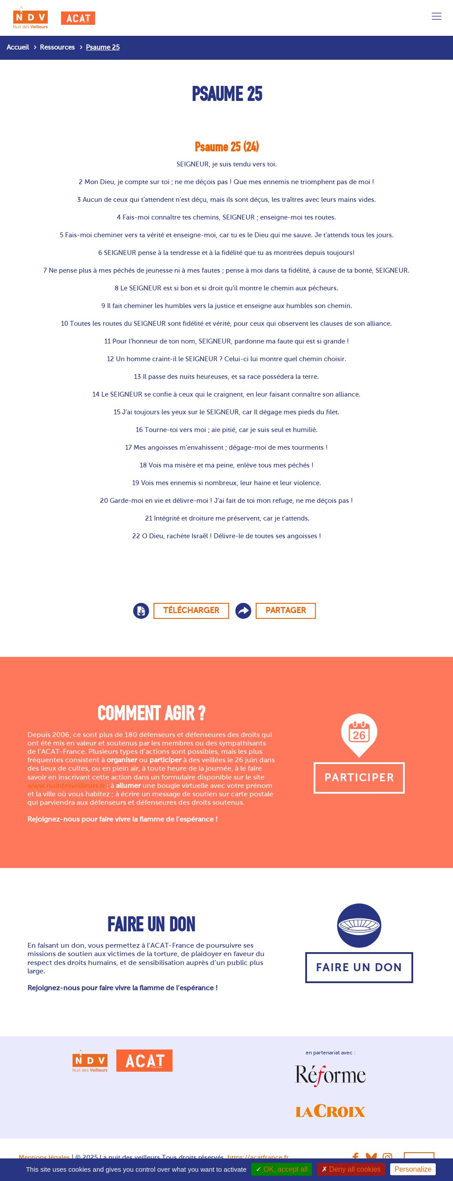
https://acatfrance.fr (258, 1157)
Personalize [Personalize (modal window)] (413, 1169)
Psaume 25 (102, 47)
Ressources (57, 47)
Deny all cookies (351, 1169)
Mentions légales (44, 1157)
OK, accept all (281, 1169)
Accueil (18, 47)
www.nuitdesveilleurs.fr (66, 785)
